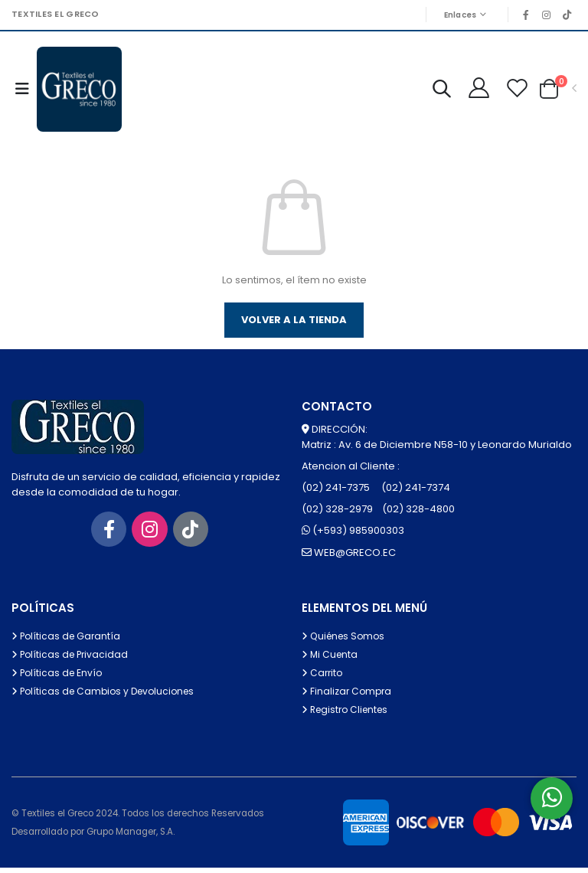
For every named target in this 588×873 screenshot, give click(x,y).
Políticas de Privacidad (72, 659)
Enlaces (453, 15)
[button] (435, 92)
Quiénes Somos (346, 641)
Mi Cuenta (331, 659)
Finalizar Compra (348, 696)
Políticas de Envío (59, 678)
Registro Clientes (348, 715)
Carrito (323, 678)
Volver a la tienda (294, 324)
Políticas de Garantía (68, 641)
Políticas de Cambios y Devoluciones (107, 696)
